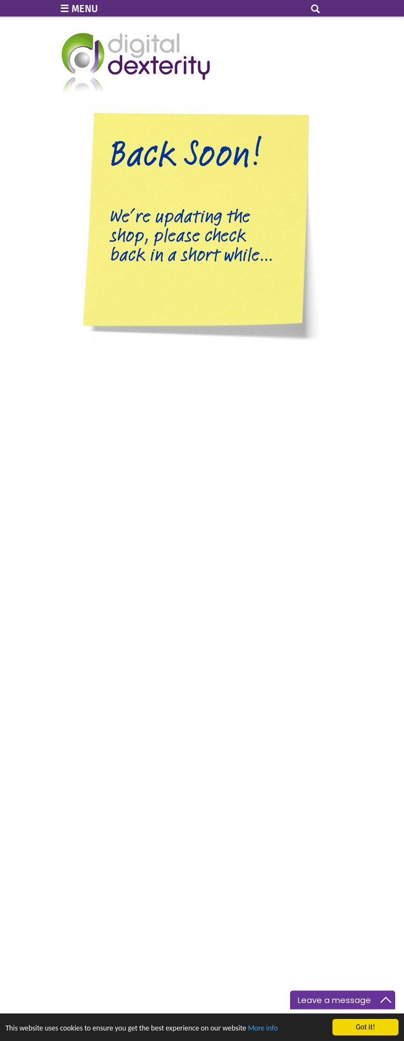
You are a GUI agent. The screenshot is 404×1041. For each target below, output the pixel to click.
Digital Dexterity (136, 64)
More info (262, 1028)
